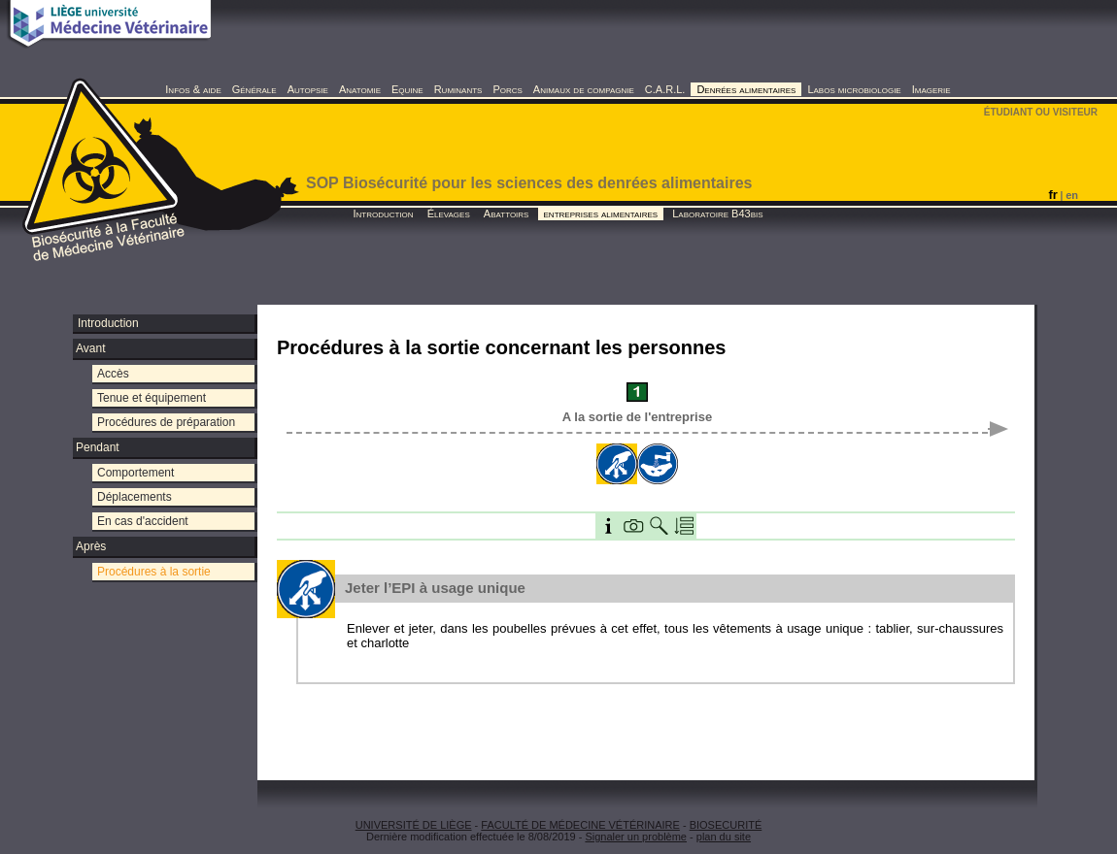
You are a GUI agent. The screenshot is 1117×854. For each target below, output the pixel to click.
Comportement (135, 472)
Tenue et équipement (151, 398)
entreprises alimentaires (601, 213)
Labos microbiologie (853, 89)
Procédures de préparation (166, 422)
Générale (254, 89)
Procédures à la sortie (154, 571)
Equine (407, 89)
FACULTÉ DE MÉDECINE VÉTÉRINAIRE (580, 825)
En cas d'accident (142, 521)
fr (1052, 194)
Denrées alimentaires (745, 89)
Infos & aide (192, 89)
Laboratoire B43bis (717, 213)
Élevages (448, 213)
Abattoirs (506, 213)
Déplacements (134, 497)
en (1072, 195)
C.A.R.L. (665, 89)
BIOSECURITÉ (726, 825)
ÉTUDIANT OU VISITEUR (1041, 112)
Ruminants (458, 89)
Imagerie (931, 89)
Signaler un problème (636, 836)
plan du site (723, 836)
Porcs (507, 89)
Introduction (383, 213)
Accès (113, 373)
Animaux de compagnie (583, 89)
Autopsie (308, 89)
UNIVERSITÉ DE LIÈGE (413, 825)
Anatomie (360, 89)
